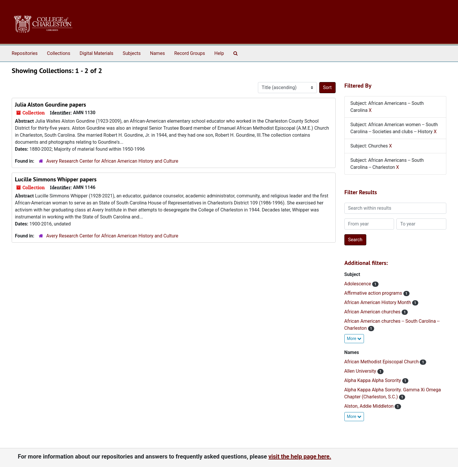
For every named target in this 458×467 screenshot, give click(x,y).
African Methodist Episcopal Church (382, 361)
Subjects (131, 53)
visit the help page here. (299, 456)
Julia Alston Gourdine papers (50, 104)
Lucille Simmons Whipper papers (55, 179)
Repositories (25, 53)
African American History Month (378, 302)
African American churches (373, 312)
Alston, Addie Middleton (369, 406)
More (354, 338)
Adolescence (358, 284)
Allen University (360, 371)
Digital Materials (96, 53)
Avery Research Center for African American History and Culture (112, 161)
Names (157, 53)
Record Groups (189, 53)
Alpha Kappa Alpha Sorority (373, 380)
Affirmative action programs (373, 293)
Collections (58, 53)
